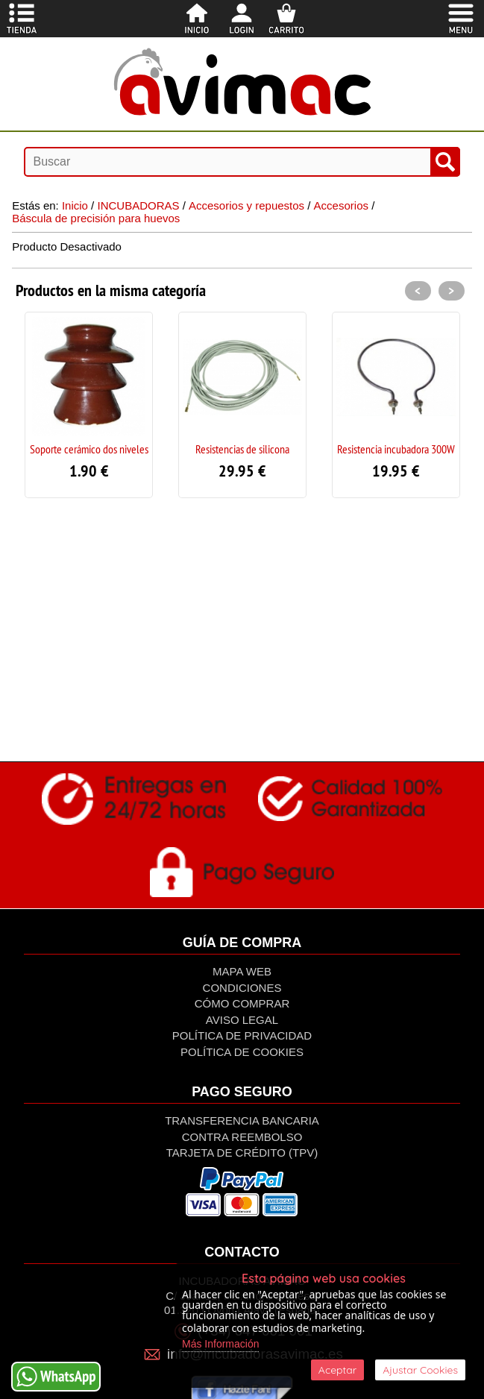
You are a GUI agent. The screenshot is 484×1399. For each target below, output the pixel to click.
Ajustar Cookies (420, 1370)
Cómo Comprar (242, 1003)
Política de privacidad (242, 1035)
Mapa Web (242, 971)
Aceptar (337, 1370)
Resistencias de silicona (242, 448)
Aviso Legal (242, 1019)
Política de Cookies (242, 1052)
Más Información (220, 1344)
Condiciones (242, 987)
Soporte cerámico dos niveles (89, 448)
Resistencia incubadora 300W (396, 448)
